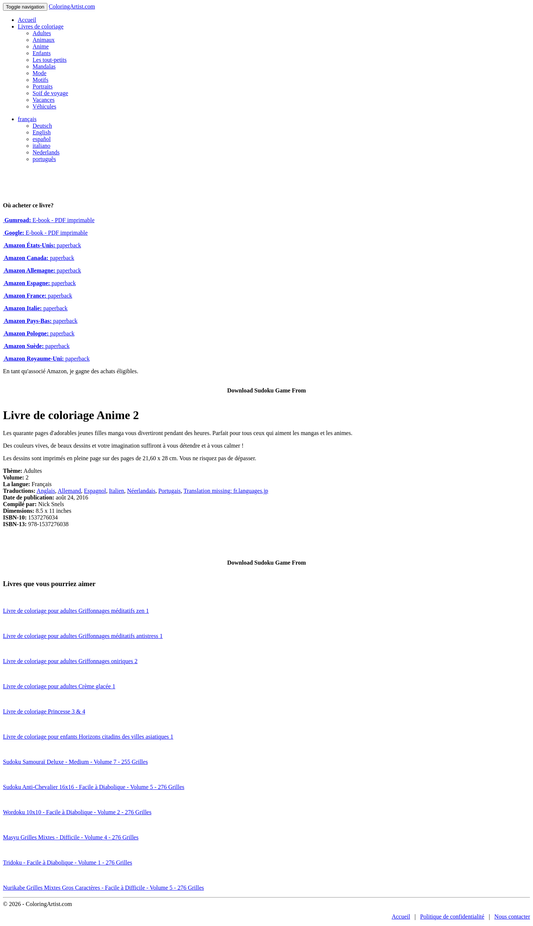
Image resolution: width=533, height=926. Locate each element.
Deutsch (42, 126)
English (42, 132)
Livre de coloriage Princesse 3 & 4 (44, 711)
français (27, 119)
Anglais (46, 491)
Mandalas (44, 66)
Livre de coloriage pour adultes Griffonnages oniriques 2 (70, 661)
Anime (41, 46)
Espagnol (95, 491)
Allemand (69, 491)
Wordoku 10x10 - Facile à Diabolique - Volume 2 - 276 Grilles (77, 812)
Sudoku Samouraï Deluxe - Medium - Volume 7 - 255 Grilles (75, 762)
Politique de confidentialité (452, 916)
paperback (42, 245)
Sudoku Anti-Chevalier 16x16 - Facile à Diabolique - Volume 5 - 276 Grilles (93, 787)
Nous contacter (512, 916)
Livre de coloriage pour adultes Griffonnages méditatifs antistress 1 (83, 636)
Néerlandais (141, 491)
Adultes (42, 33)
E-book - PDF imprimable (48, 220)
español (42, 139)
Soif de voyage (50, 93)
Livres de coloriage (41, 26)
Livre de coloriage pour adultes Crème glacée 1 (59, 686)
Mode (39, 73)
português (44, 159)
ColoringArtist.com (72, 6)
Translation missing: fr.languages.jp (226, 491)
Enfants (42, 53)
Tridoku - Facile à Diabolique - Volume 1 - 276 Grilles (67, 862)
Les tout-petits (50, 60)
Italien (116, 491)
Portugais (169, 491)
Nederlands (46, 152)
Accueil (27, 20)
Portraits (43, 86)
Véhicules (44, 106)
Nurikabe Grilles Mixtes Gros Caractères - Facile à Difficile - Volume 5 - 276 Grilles (103, 888)
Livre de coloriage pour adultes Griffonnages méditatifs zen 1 (76, 611)
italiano (41, 146)
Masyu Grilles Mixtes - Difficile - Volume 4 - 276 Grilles (70, 837)
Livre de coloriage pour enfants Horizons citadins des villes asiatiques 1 (88, 736)
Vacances (44, 100)
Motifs (40, 80)
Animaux (44, 40)
